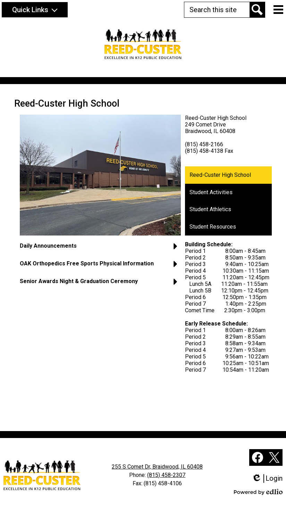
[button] (35, 9)
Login (267, 478)
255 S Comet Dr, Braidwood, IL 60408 (157, 466)
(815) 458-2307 (166, 475)
